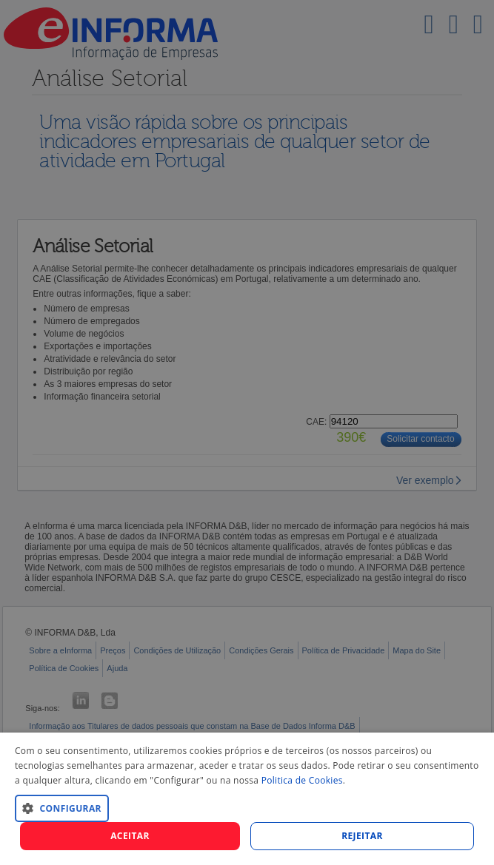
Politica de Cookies (302, 780)
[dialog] (247, 799)
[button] (247, 807)
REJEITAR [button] (362, 835)
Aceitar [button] (130, 835)
